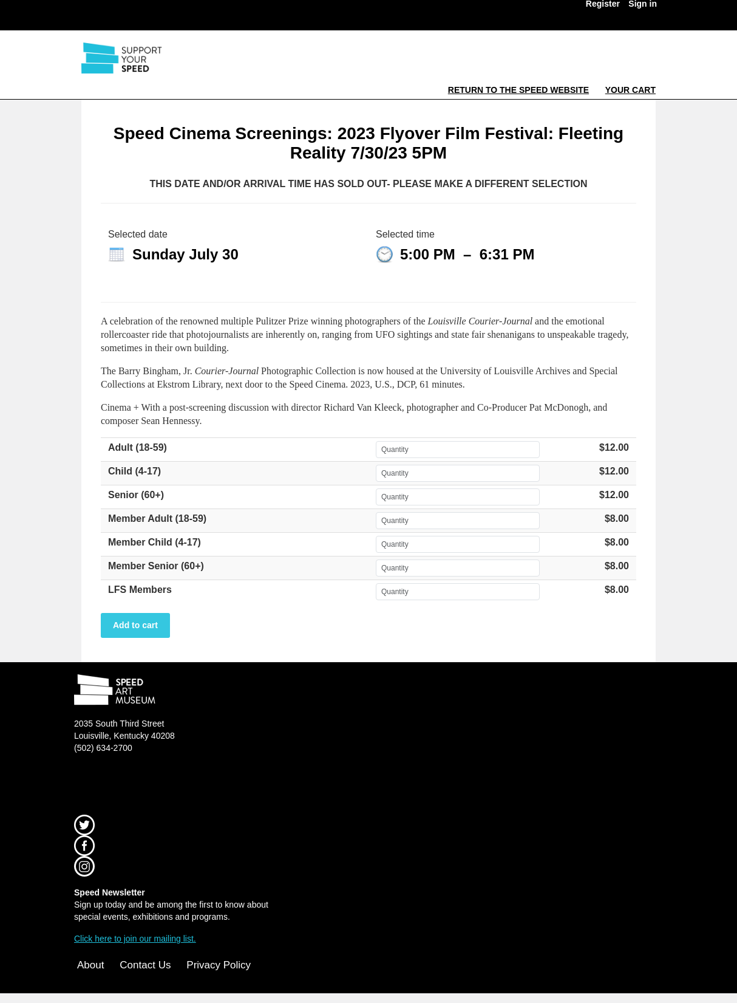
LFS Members (140, 589)
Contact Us (145, 965)
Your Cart (630, 90)
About (90, 965)
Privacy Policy (218, 965)
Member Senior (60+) (156, 566)
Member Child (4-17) (154, 542)
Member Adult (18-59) (157, 518)
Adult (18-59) (137, 447)
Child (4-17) (134, 471)
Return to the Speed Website (518, 90)
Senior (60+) (136, 495)
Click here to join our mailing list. (135, 938)
